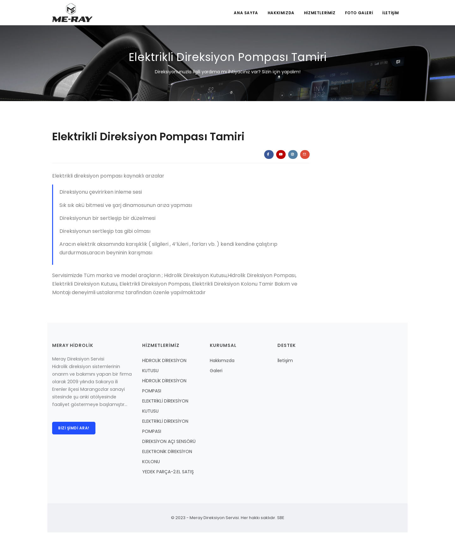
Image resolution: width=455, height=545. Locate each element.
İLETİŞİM (390, 12)
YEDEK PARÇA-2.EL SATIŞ (168, 472)
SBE (280, 518)
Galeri (216, 370)
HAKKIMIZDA (281, 12)
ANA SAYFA (246, 12)
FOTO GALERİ (359, 12)
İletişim (285, 360)
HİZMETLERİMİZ (320, 12)
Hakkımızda (222, 360)
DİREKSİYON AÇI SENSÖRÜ (169, 441)
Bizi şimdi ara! (73, 428)
